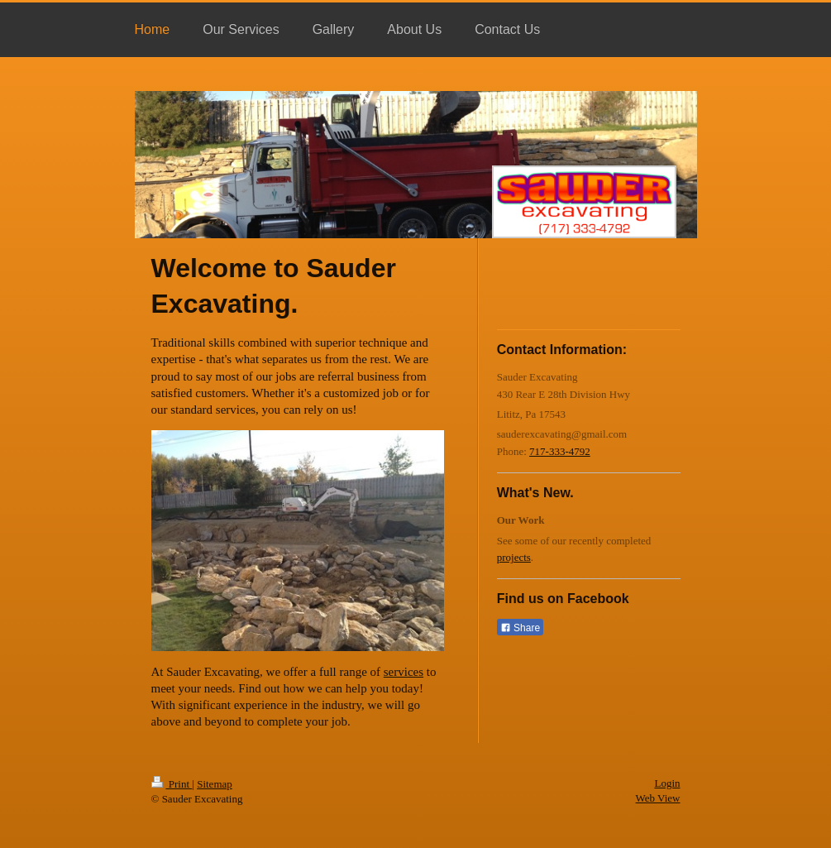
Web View (658, 798)
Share (520, 628)
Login (667, 783)
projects (514, 557)
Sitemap (214, 784)
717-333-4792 (559, 451)
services (403, 671)
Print (172, 784)
